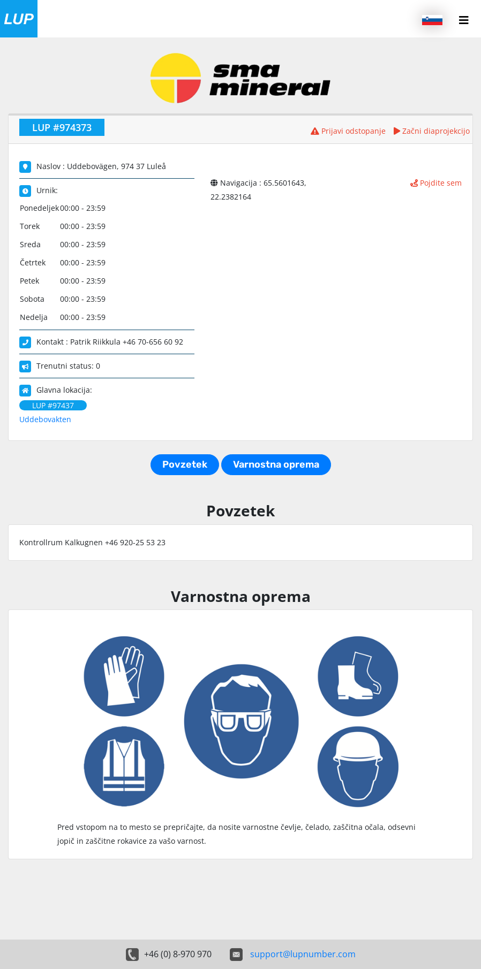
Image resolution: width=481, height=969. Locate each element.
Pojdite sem (436, 183)
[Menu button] (464, 20)
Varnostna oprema (276, 464)
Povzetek (184, 464)
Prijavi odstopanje (348, 131)
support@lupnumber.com (303, 954)
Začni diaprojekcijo (432, 131)
